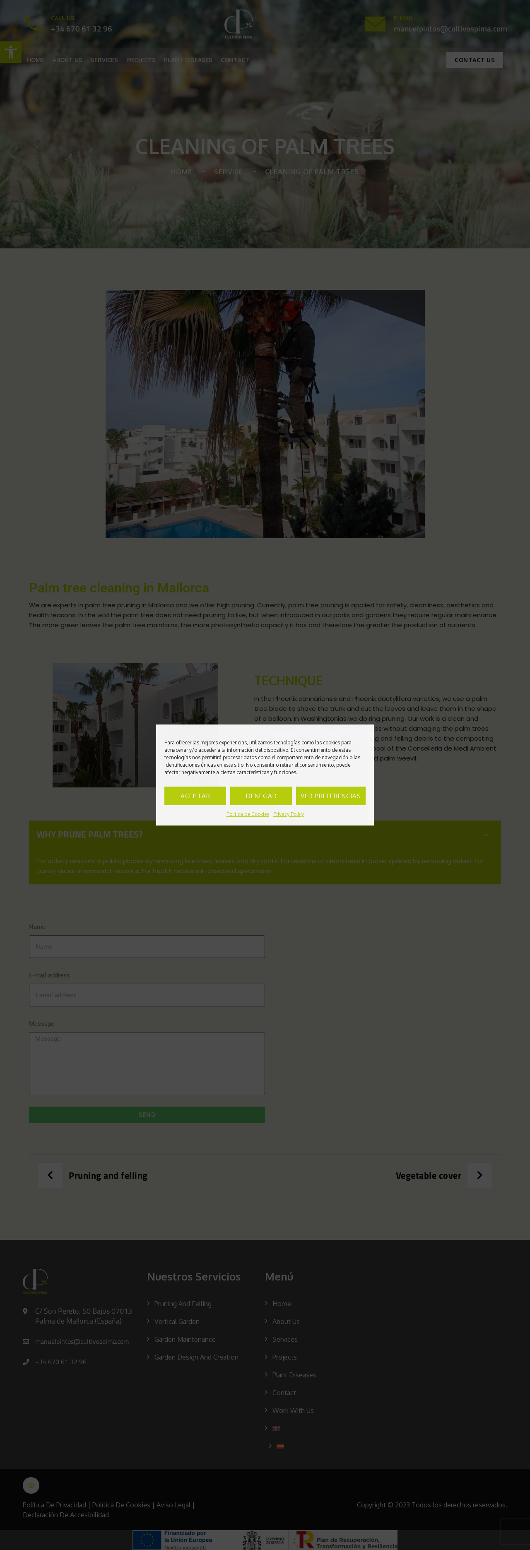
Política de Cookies (247, 814)
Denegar (261, 796)
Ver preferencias (331, 796)
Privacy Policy (288, 814)
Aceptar (195, 796)
